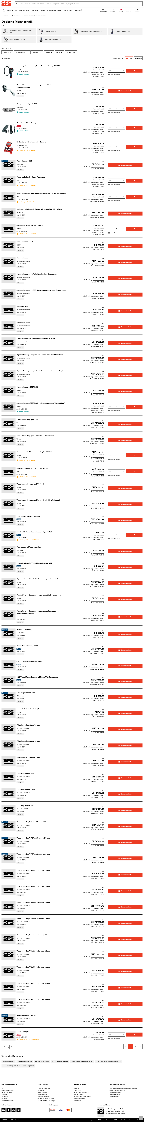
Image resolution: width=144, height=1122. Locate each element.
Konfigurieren (42, 1092)
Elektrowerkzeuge (115, 1092)
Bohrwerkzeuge (115, 1094)
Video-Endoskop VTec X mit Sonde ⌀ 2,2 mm (33, 935)
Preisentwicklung (79, 1098)
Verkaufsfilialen (7, 1092)
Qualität (4, 1098)
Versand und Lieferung (81, 1092)
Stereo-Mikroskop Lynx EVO (27, 420)
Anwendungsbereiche (23, 10)
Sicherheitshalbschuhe (117, 1090)
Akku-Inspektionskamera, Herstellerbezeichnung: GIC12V (38, 66)
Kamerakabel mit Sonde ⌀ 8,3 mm (29, 709)
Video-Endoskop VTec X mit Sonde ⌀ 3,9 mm (33, 967)
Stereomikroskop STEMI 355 (27, 387)
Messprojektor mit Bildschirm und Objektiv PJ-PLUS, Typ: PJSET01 (41, 193)
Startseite (5, 16)
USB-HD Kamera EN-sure (26, 1015)
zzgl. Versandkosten (97, 72)
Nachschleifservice (44, 1096)
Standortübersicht (8, 1090)
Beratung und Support (54, 10)
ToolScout (41, 1090)
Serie (59, 52)
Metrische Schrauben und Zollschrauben (123, 1088)
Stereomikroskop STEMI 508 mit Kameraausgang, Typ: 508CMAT (40, 403)
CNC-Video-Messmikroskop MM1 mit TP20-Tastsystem (37, 677)
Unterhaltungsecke (8, 1101)
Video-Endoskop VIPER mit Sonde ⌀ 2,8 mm (33, 838)
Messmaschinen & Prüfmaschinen (34, 16)
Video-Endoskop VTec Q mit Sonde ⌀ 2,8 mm (33, 886)
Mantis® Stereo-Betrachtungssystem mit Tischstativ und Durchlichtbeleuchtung (38, 612)
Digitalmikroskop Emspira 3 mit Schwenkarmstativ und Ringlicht (40, 371)
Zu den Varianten (125, 91)
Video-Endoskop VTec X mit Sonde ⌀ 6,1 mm (33, 999)
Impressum (93, 1120)
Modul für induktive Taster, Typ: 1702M (30, 177)
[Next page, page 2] (140, 1046)
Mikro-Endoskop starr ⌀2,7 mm (28, 757)
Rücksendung (78, 1094)
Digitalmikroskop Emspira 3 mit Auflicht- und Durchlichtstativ (39, 355)
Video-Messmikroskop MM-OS (28, 516)
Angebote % (78, 10)
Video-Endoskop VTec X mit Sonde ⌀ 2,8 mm (33, 951)
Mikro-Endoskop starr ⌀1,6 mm (28, 725)
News (3, 1088)
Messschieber (114, 1096)
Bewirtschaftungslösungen (47, 1101)
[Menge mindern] (110, 71)
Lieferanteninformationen (82, 1096)
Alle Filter (70, 52)
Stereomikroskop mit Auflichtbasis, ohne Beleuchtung (36, 274)
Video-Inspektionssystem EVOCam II (30, 484)
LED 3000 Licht (22, 306)
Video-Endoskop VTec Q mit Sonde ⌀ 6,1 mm (33, 919)
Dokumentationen (44, 1088)
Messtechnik (16, 16)
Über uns (5, 1096)
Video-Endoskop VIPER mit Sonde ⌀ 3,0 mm (33, 854)
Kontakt (76, 1088)
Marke (49, 52)
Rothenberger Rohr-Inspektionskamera (31, 142)
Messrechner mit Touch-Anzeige (28, 547)
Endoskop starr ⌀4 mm (25, 773)
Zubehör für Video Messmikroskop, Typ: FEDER (34, 532)
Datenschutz (132, 1120)
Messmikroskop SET (24, 161)
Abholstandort (22, 52)
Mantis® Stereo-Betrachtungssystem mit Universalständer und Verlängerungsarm (40, 86)
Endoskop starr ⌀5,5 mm (25, 790)
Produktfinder (42, 1094)
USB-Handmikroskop (24, 630)
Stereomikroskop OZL (24, 242)
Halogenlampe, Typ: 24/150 (26, 104)
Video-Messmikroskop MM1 (27, 646)
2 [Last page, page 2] (135, 1046)
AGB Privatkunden (120, 1120)
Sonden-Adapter (22, 1032)
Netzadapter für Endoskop (26, 123)
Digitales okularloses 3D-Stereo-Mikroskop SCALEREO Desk (39, 209)
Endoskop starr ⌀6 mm (25, 806)
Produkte (10, 10)
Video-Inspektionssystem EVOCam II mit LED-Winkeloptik (38, 500)
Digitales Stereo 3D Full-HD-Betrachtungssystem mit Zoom (38, 579)
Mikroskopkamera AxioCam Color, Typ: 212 (32, 468)
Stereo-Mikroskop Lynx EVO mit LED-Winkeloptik (35, 436)
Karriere (4, 1094)
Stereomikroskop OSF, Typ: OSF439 (29, 225)
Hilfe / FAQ (77, 1090)
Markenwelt (68, 10)
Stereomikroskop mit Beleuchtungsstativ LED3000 (35, 339)
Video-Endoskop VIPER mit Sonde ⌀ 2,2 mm (33, 822)
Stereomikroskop (23, 258)
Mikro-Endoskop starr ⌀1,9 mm (28, 741)
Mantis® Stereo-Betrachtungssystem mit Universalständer (38, 595)
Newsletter (77, 1101)
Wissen (42, 10)
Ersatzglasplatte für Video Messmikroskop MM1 (34, 563)
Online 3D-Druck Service (46, 1098)
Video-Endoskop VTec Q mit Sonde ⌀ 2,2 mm (33, 870)
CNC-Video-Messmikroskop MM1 (29, 661)
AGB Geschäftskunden (105, 1120)
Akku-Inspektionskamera (26, 693)
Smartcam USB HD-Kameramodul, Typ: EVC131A (35, 452)
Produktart (37, 52)
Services (35, 10)
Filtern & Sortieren (8, 49)
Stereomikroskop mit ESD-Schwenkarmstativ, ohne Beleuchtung (41, 290)
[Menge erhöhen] (123, 71)
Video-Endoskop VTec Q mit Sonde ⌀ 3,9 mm (33, 902)
